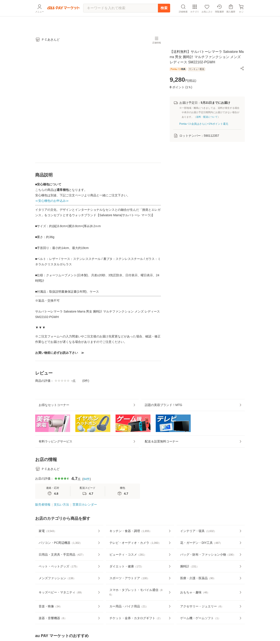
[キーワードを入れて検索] (120, 18)
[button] (242, 71)
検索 (164, 18)
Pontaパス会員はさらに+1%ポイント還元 (203, 126)
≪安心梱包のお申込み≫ (52, 203)
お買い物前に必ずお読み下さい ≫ (59, 355)
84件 (86, 495)
